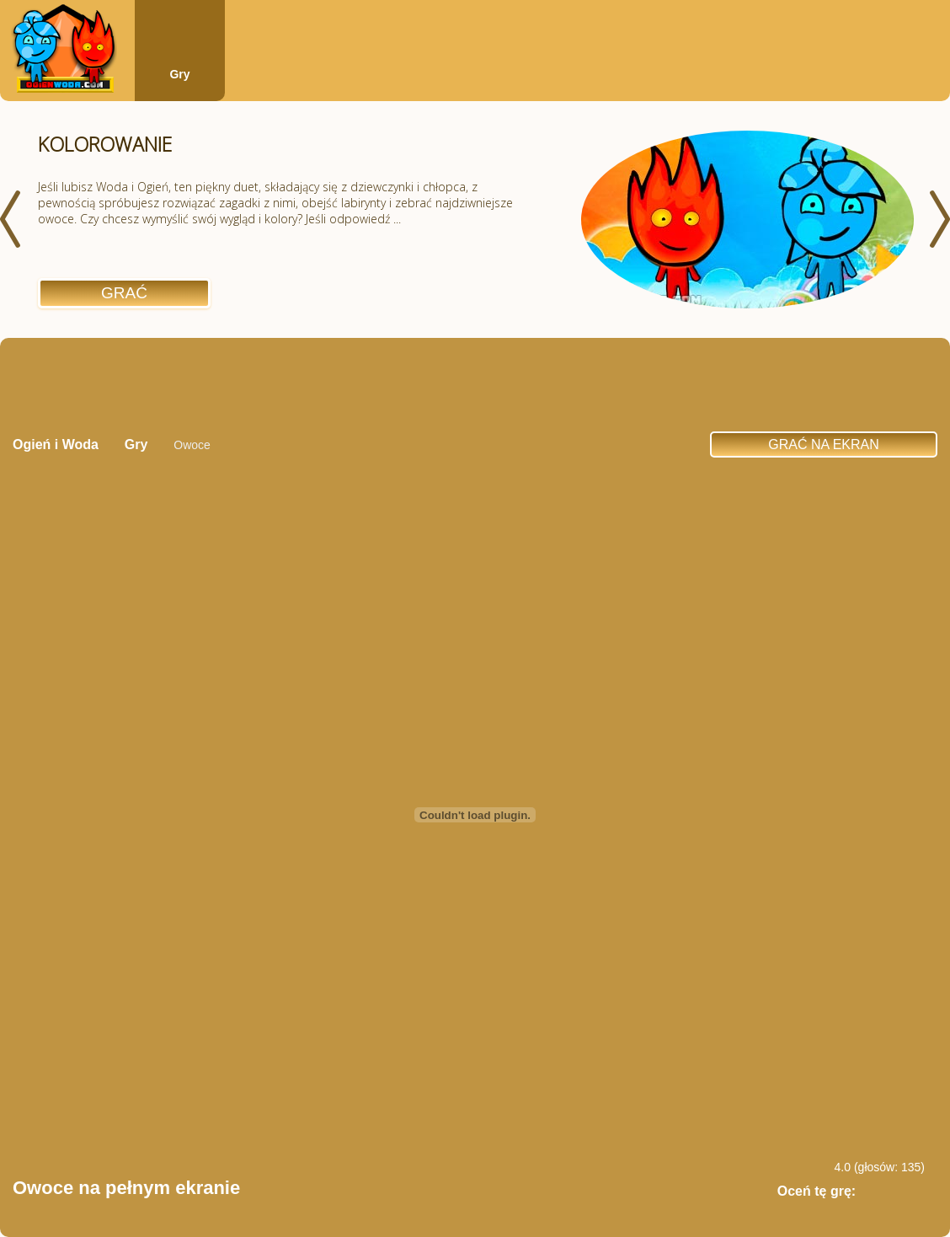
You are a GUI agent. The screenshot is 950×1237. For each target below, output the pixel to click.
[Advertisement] (475, 384)
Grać (124, 293)
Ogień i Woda (56, 444)
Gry (179, 74)
